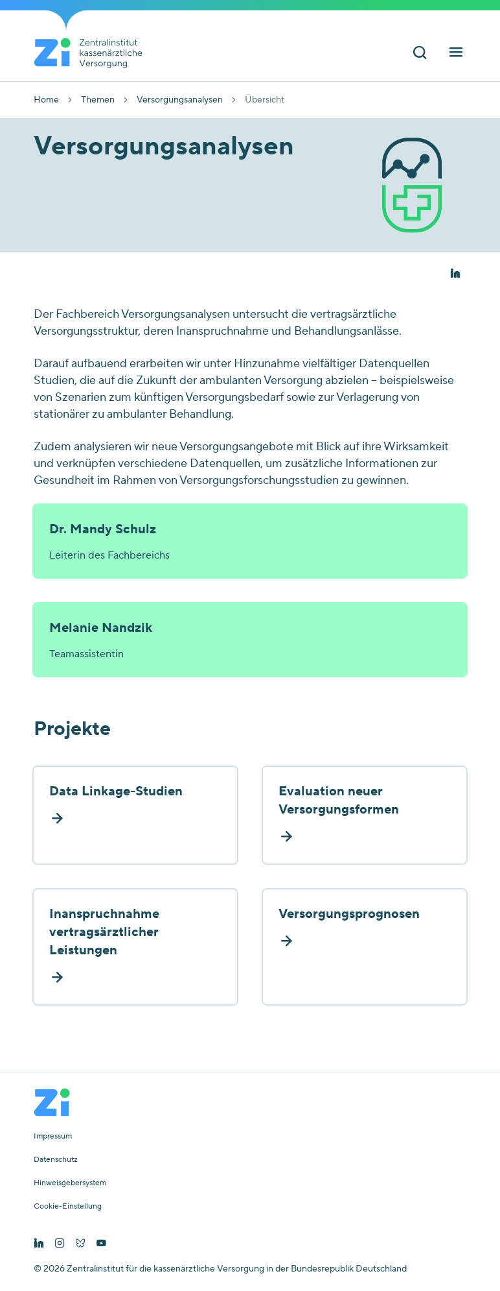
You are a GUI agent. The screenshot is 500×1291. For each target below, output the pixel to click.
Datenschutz (56, 1160)
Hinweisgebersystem (70, 1183)
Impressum (53, 1136)
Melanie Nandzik (100, 628)
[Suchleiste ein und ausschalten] (419, 54)
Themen (98, 100)
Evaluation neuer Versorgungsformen (338, 800)
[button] (455, 274)
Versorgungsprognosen (349, 914)
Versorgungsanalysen (180, 100)
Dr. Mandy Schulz (102, 529)
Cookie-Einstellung (68, 1207)
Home (46, 100)
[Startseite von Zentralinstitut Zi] (93, 53)
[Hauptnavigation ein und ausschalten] (456, 54)
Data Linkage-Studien (116, 791)
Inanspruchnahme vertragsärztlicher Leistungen (104, 932)
